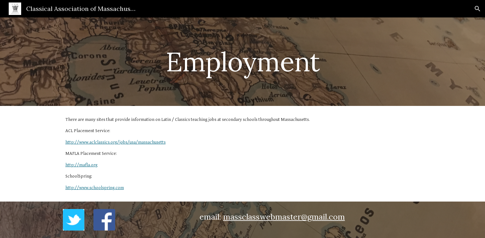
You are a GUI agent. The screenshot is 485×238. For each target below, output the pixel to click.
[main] (242, 61)
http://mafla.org (81, 165)
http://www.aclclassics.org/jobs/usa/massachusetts (115, 142)
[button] (477, 8)
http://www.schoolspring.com (94, 187)
